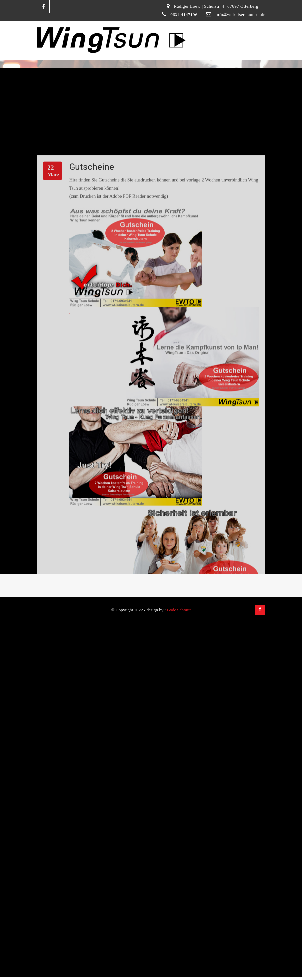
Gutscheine (91, 228)
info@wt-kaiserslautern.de (240, 14)
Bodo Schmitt (179, 609)
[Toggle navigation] (256, 33)
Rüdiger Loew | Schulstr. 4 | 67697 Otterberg (216, 6)
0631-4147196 (183, 14)
